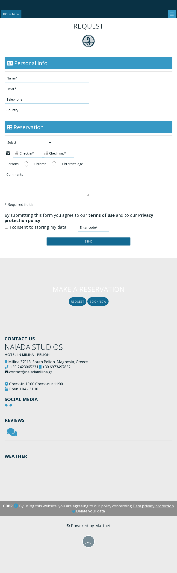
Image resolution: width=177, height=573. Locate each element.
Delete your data (88, 511)
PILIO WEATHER (88, 476)
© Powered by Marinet (88, 525)
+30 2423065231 (24, 366)
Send (88, 241)
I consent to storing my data (35, 227)
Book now (11, 14)
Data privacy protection (153, 506)
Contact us (20, 339)
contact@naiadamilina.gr (30, 371)
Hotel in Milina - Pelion (27, 354)
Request (77, 301)
